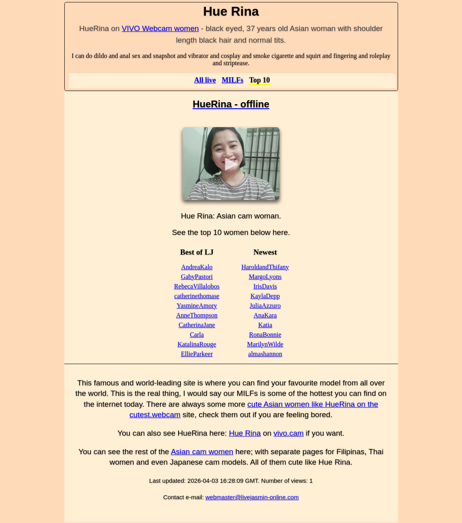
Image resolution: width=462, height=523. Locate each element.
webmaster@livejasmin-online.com (252, 497)
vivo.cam (288, 433)
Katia (265, 324)
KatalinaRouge (197, 344)
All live (205, 80)
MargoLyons (265, 276)
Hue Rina (245, 433)
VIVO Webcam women (160, 28)
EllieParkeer (197, 353)
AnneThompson (197, 315)
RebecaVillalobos (197, 286)
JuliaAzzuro (265, 305)
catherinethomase (197, 295)
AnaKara (265, 315)
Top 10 (259, 80)
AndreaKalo (196, 267)
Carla (197, 334)
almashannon (265, 353)
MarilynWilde (265, 344)
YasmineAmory (197, 305)
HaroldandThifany (265, 267)
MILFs (232, 80)
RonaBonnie (265, 334)
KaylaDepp (265, 295)
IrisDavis (265, 286)
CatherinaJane (197, 324)
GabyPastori (197, 276)
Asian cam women (202, 451)
